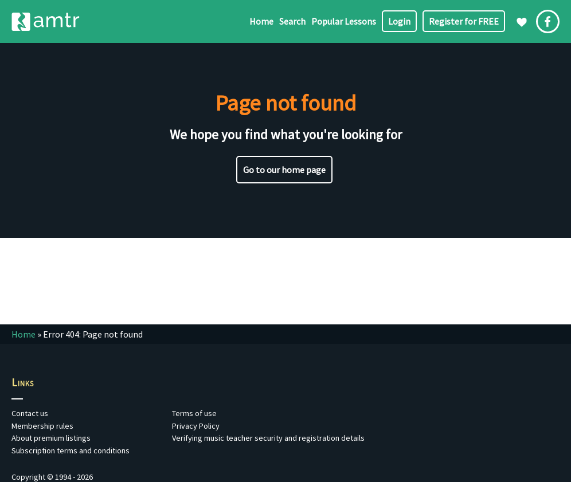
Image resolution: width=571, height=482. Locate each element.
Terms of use (194, 413)
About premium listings (51, 438)
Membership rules (42, 426)
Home (261, 21)
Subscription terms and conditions (70, 450)
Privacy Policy (196, 426)
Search (292, 21)
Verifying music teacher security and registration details (268, 438)
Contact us (29, 413)
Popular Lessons (343, 21)
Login (399, 21)
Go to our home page (284, 169)
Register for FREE (464, 21)
